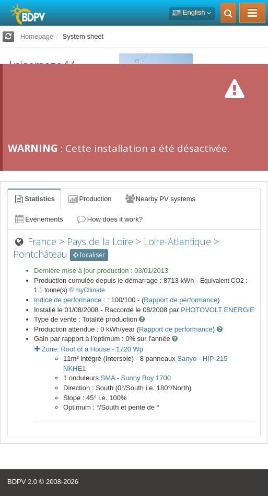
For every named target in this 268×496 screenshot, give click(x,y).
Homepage (37, 36)
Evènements (38, 219)
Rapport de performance (180, 300)
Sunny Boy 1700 (146, 378)
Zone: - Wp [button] (88, 349)
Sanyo (186, 358)
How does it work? (109, 219)
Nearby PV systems (159, 199)
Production (89, 199)
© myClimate (87, 290)
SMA (108, 378)
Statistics (34, 199)
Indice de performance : (70, 300)
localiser (89, 254)
